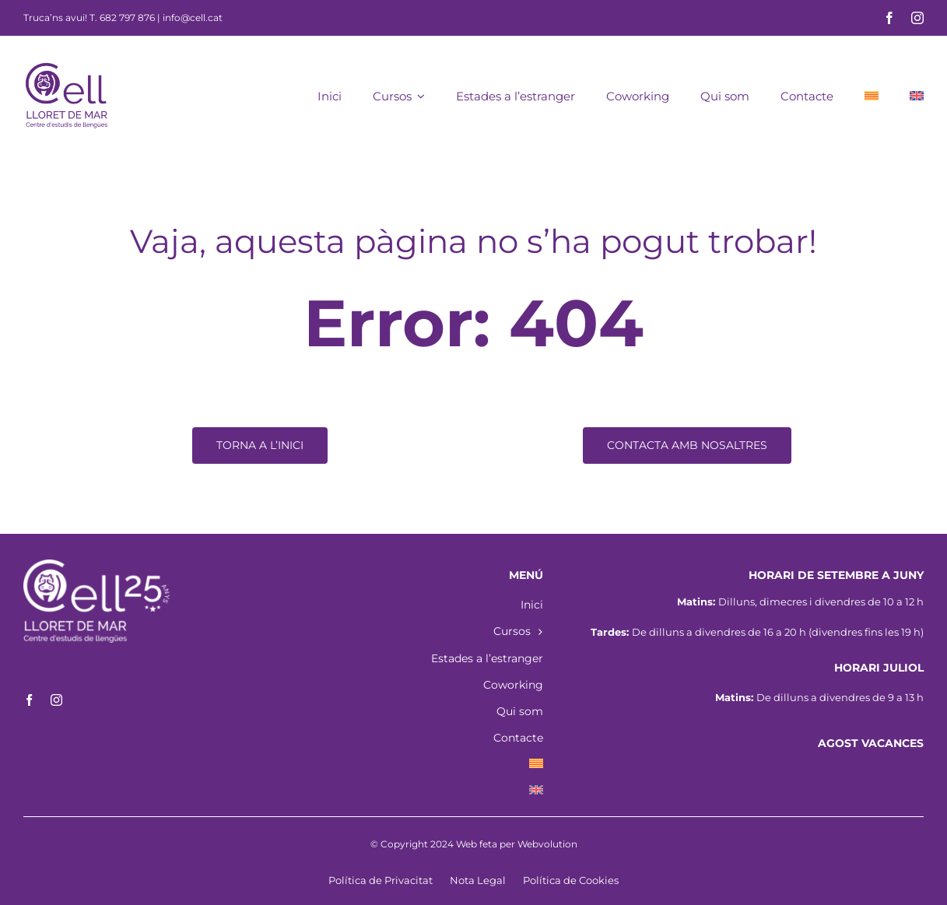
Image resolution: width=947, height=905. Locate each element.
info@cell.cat (193, 17)
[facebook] (889, 18)
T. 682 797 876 (122, 17)
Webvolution (547, 844)
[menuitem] (872, 95)
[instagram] (917, 18)
